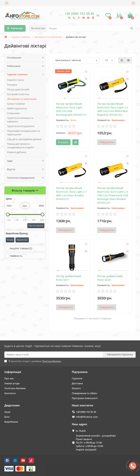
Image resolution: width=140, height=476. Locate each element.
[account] (133, 3)
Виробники (11, 421)
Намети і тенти (15, 80)
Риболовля (26, 66)
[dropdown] (6, 3)
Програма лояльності (85, 398)
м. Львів (81, 430)
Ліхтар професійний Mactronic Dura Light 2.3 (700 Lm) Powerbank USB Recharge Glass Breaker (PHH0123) (112, 195)
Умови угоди (12, 383)
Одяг (26, 161)
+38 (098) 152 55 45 (86, 411)
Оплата (76, 388)
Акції (7, 411)
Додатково (12, 405)
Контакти (10, 393)
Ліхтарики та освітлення (48, 37)
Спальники (13, 113)
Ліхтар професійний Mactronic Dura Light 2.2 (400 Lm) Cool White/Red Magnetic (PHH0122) (112, 109)
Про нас (9, 378)
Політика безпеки (15, 388)
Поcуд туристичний (18, 89)
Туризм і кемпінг (20, 37)
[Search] (91, 28)
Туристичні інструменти (20, 126)
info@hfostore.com (87, 416)
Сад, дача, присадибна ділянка (24, 139)
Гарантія (77, 378)
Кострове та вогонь (18, 94)
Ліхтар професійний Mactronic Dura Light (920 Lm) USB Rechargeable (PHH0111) (71, 109)
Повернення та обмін (84, 393)
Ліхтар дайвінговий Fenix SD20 (109, 278)
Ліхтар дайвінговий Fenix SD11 (68, 278)
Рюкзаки (12, 84)
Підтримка (80, 372)
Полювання (26, 58)
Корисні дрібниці (16, 152)
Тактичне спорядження (26, 178)
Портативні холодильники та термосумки (23, 132)
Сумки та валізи (16, 103)
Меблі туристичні (17, 108)
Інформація (12, 372)
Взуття (26, 169)
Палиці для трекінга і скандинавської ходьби (20, 145)
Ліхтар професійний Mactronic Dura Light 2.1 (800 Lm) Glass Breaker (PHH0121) (71, 193)
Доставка (77, 383)
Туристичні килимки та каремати (20, 119)
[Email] (53, 355)
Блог (7, 416)
